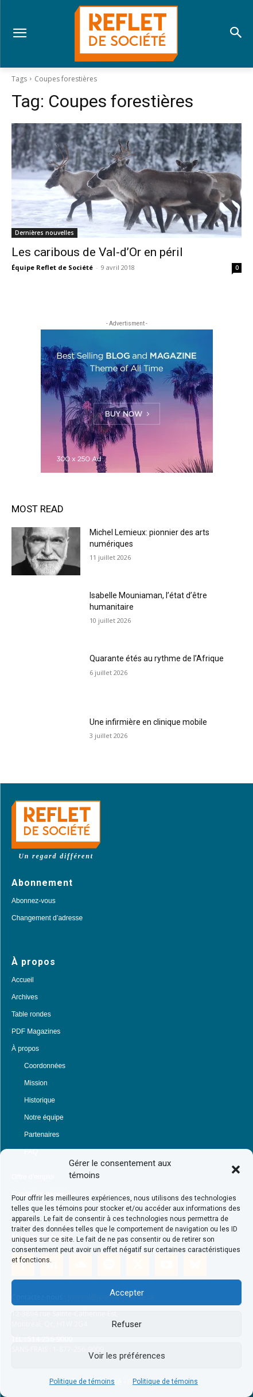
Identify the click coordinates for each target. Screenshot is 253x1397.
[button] (236, 1169)
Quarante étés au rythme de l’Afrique (156, 658)
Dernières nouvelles (44, 233)
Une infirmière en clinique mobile (148, 722)
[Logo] (126, 34)
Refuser (127, 1324)
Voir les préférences (126, 1356)
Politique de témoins (82, 1382)
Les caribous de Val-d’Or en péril (97, 252)
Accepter (127, 1293)
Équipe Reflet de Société (52, 267)
